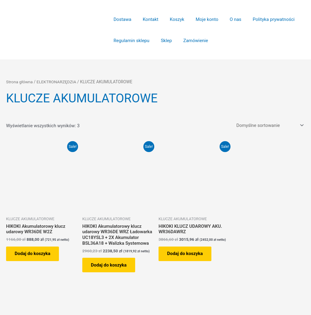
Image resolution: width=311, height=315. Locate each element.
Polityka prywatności (261, 19)
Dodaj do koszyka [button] (33, 254)
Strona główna (19, 81)
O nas (225, 19)
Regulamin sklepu (130, 40)
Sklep (163, 40)
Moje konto (199, 19)
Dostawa (121, 19)
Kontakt (147, 19)
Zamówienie (190, 40)
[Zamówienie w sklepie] (268, 125)
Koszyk (171, 19)
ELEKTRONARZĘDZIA (57, 81)
